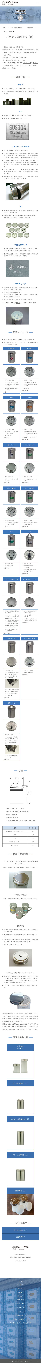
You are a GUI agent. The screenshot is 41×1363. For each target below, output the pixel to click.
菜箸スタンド (20, 1237)
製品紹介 (20, 1288)
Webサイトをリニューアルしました (20, 1323)
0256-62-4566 (21, 1260)
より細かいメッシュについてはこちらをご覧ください (30, 619)
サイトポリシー (20, 1307)
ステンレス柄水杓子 (20, 1319)
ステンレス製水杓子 (20, 1230)
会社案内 (20, 1296)
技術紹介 (20, 1292)
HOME (3, 28)
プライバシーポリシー (20, 1304)
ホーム (21, 1281)
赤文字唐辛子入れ (20, 1315)
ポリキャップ (27, 63)
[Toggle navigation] (37, 3)
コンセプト (20, 1285)
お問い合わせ (20, 1300)
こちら (18, 303)
